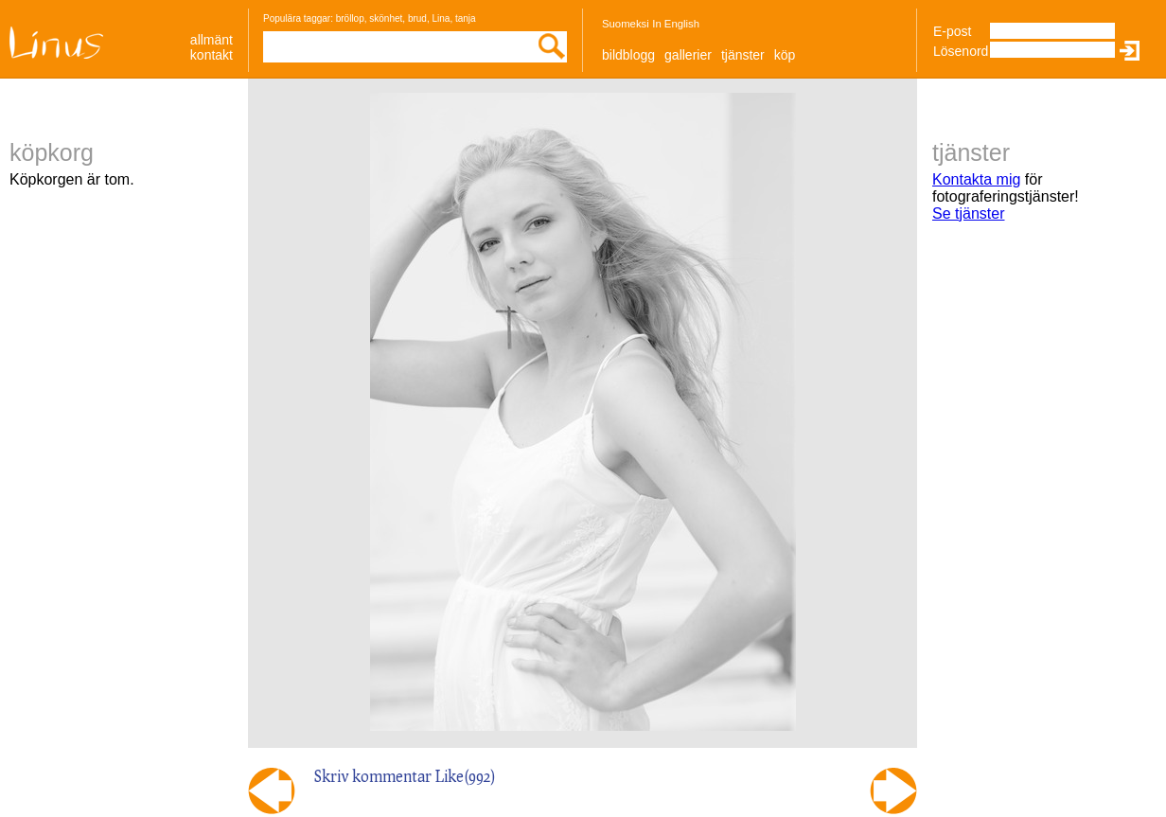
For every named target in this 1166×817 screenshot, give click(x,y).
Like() (465, 776)
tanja (465, 18)
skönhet (385, 18)
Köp (785, 54)
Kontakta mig (976, 179)
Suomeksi (625, 23)
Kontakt (211, 54)
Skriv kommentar (373, 776)
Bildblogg (628, 54)
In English (675, 23)
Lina (441, 18)
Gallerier (688, 54)
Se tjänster (968, 213)
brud (417, 18)
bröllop (350, 18)
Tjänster (743, 54)
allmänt (211, 39)
